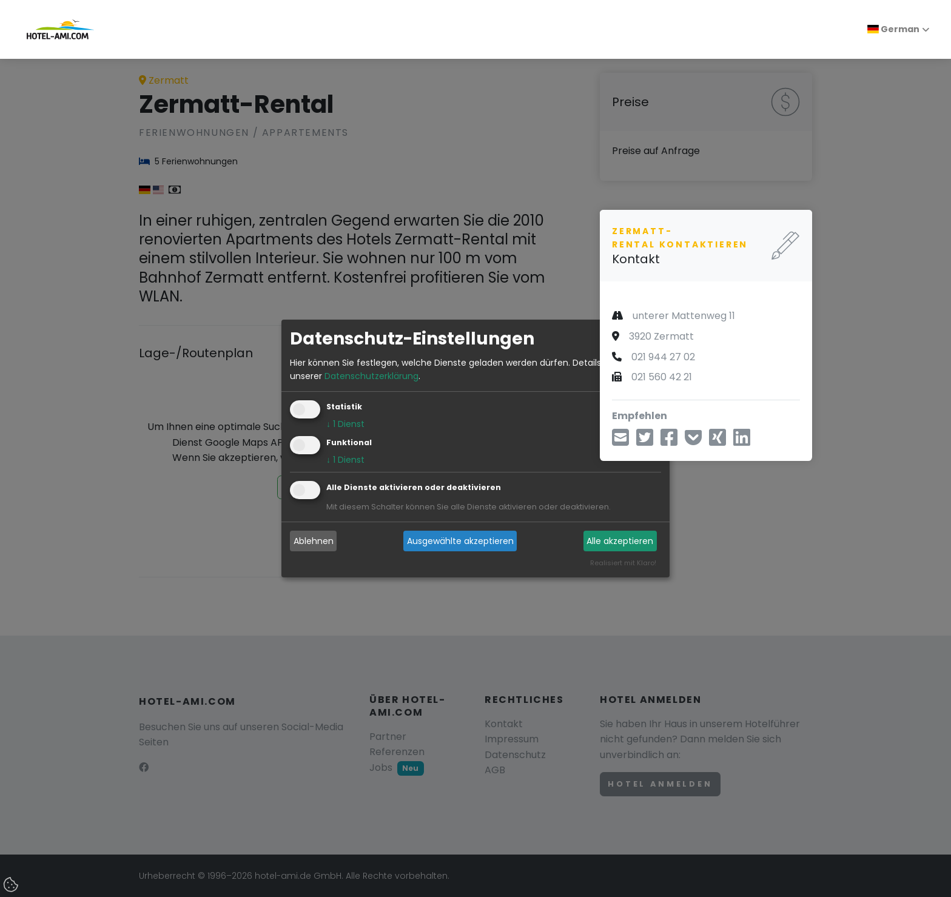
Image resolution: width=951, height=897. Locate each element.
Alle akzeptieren (619, 541)
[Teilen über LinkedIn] (741, 441)
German (893, 29)
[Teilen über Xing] (717, 441)
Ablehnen (314, 541)
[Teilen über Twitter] (644, 441)
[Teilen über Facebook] (668, 441)
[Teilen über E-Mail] (620, 441)
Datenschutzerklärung (371, 376)
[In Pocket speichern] (693, 441)
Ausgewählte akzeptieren (460, 541)
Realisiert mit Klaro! (623, 563)
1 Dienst (345, 424)
